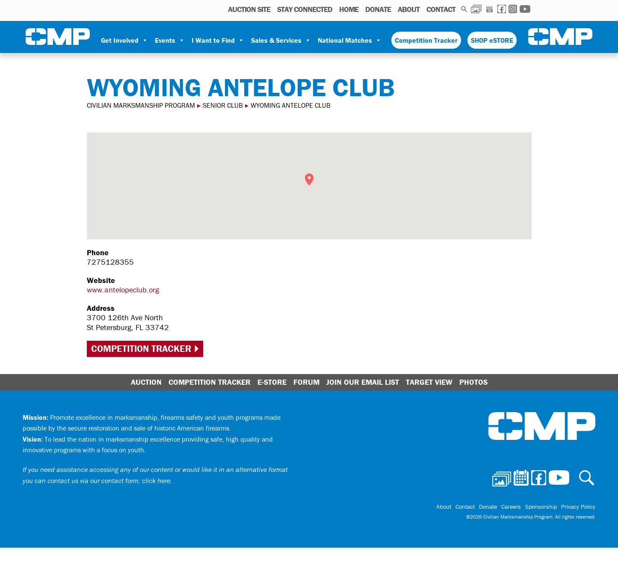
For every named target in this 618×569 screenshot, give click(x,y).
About (409, 9)
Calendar (489, 9)
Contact (440, 9)
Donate (378, 9)
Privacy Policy (578, 506)
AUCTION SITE (249, 9)
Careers (511, 506)
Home (348, 9)
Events (170, 40)
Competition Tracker (426, 40)
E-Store (272, 382)
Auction (146, 382)
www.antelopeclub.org (123, 290)
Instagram (513, 9)
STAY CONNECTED (304, 9)
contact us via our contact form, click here (108, 480)
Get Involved (124, 40)
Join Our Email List (362, 382)
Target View (429, 382)
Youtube (525, 9)
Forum (306, 382)
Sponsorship (541, 506)
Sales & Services (281, 40)
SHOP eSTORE (492, 40)
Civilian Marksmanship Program (58, 36)
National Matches (349, 40)
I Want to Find (218, 40)
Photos (476, 9)
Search (464, 9)
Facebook (501, 9)
